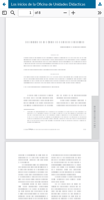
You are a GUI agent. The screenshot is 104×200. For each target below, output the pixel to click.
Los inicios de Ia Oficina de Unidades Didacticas (48, 4)
